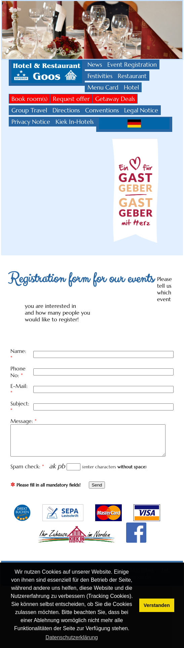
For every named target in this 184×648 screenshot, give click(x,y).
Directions (66, 110)
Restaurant (132, 76)
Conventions (102, 110)
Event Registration (132, 64)
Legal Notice (141, 110)
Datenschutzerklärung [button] (71, 637)
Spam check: (28, 448)
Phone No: (25, 362)
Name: (20, 351)
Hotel (131, 87)
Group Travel (29, 110)
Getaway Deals (115, 99)
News (94, 64)
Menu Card (102, 87)
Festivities (99, 76)
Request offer (71, 99)
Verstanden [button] (157, 605)
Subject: (21, 385)
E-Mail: (20, 374)
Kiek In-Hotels (75, 121)
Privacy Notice (30, 121)
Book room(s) (29, 99)
